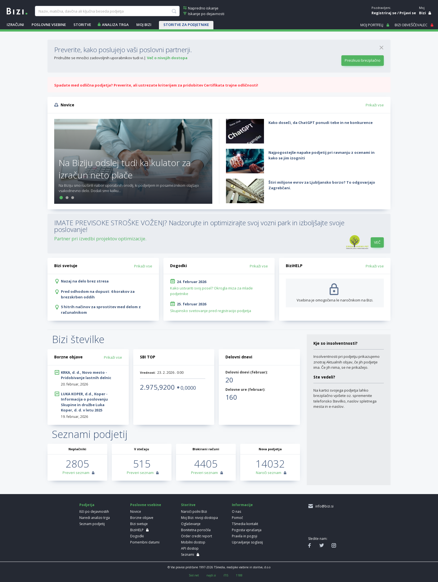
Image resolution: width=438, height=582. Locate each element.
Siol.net (194, 575)
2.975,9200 (157, 387)
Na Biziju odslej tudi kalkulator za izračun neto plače (125, 169)
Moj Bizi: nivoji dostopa (199, 517)
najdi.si (211, 575)
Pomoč (237, 517)
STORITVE (82, 24)
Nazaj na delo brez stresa (85, 281)
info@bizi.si (324, 506)
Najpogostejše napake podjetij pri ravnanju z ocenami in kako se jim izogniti (321, 155)
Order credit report (196, 536)
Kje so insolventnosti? (335, 343)
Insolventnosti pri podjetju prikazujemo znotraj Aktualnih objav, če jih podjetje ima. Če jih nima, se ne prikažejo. (346, 362)
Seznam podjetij (92, 523)
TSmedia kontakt (245, 523)
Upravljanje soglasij (247, 542)
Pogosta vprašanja (246, 530)
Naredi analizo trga (94, 517)
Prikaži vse (375, 104)
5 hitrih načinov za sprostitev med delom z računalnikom (101, 309)
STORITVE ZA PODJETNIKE (186, 24)
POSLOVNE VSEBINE (49, 24)
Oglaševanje (191, 523)
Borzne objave (141, 517)
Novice (135, 511)
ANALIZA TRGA (115, 24)
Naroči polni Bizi (194, 511)
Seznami (187, 554)
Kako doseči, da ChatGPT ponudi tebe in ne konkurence (320, 122)
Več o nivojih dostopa (167, 57)
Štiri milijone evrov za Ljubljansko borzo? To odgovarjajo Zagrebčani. (321, 185)
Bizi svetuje (139, 523)
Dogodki (137, 536)
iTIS (225, 575)
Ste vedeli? (324, 377)
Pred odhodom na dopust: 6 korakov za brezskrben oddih (98, 294)
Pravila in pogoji (244, 536)
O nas (236, 511)
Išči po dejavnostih (94, 511)
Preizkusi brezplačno (362, 60)
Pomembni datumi (145, 542)
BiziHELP (137, 530)
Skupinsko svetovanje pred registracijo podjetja (210, 310)
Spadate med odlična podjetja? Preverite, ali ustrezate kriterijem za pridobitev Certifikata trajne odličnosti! (156, 85)
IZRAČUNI (15, 24)
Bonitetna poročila (196, 530)
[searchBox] (107, 11)
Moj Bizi (143, 24)
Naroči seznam (268, 472)
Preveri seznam (76, 472)
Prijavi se (407, 12)
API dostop (190, 548)
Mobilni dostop (193, 542)
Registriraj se (384, 12)
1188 (239, 575)
